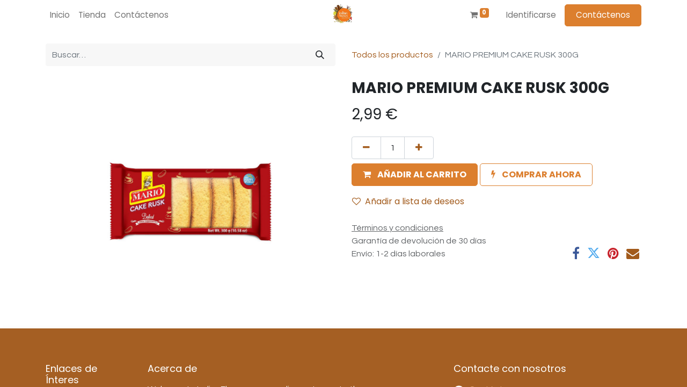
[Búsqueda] (319, 55)
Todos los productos (392, 55)
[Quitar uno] (366, 148)
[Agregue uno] (419, 148)
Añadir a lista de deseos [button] (408, 201)
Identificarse (531, 14)
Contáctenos (603, 14)
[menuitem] (60, 15)
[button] (415, 174)
